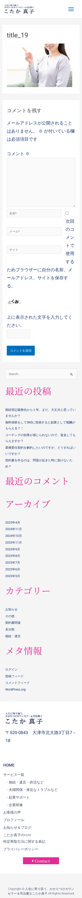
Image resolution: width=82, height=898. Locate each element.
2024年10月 (13, 535)
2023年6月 (12, 569)
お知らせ (11, 609)
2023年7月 (12, 562)
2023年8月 (12, 556)
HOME (8, 765)
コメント (18, 153)
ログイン (11, 669)
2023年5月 (12, 576)
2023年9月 (12, 549)
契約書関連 (13, 622)
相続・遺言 (13, 636)
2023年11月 (13, 542)
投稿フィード (14, 676)
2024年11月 (13, 529)
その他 (9, 616)
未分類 (9, 629)
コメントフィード (17, 682)
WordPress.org (15, 689)
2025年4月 (12, 522)
